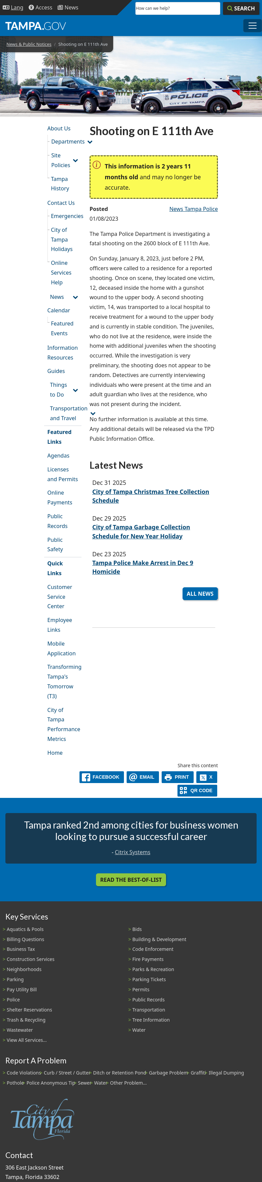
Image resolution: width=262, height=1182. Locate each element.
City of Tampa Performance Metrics (63, 724)
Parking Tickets (149, 979)
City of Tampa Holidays (61, 239)
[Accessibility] (40, 7)
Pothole (15, 1083)
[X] (206, 777)
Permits (141, 989)
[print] (178, 777)
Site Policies (60, 160)
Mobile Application (61, 648)
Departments (66, 141)
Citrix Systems (132, 852)
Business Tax (21, 949)
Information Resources (62, 352)
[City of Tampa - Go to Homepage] (35, 25)
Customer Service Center (59, 596)
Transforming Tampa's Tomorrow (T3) (64, 681)
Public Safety (55, 544)
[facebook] (101, 777)
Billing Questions (25, 939)
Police (13, 999)
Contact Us (61, 203)
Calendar (58, 310)
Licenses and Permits (62, 474)
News (57, 297)
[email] (143, 777)
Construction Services (31, 959)
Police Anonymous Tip (51, 1083)
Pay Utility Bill (22, 989)
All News (200, 593)
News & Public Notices (28, 44)
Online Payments (59, 497)
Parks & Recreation (153, 969)
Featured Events (62, 328)
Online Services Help (61, 272)
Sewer (84, 1083)
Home (55, 752)
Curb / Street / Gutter (67, 1072)
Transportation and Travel (65, 413)
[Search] (241, 8)
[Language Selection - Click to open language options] (13, 7)
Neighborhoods (24, 969)
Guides (56, 371)
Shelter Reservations (29, 1009)
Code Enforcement (152, 949)
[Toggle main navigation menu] (252, 25)
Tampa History (60, 183)
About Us (59, 128)
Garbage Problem (168, 1072)
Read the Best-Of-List (131, 879)
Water (138, 1030)
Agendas (58, 455)
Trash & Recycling (26, 1020)
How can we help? (153, 8)
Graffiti (198, 1072)
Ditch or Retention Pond (119, 1072)
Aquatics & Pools (25, 929)
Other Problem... (128, 1083)
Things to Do (58, 389)
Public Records (57, 521)
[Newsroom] (68, 7)
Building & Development (159, 939)
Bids (137, 929)
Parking (15, 979)
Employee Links (59, 624)
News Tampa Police (193, 209)
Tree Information (151, 1020)
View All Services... (27, 1040)
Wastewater (20, 1030)
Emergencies (66, 216)
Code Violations (24, 1072)
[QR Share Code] (197, 791)
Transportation (148, 1009)
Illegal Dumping (226, 1072)
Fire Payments (148, 959)
